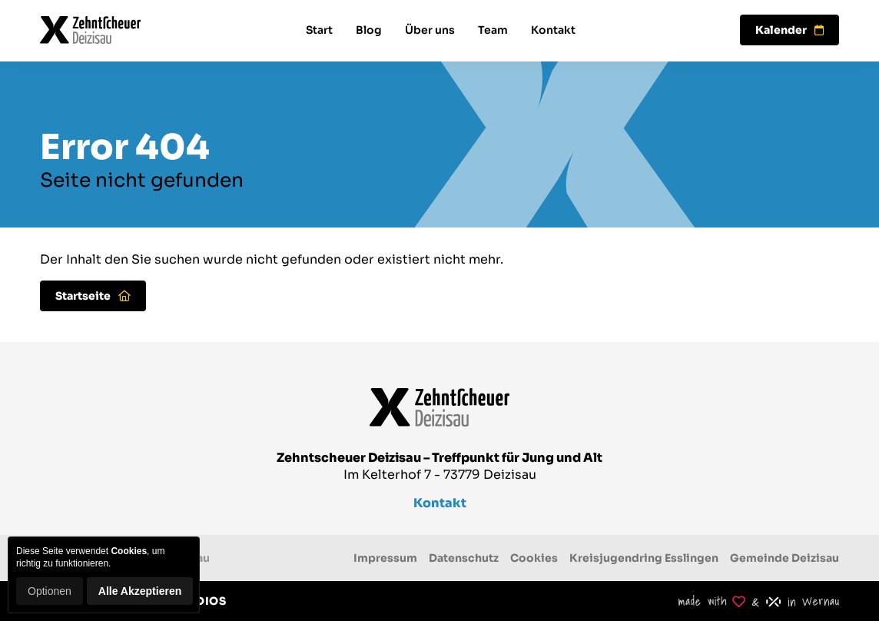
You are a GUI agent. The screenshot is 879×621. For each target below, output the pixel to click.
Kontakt (553, 30)
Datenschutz (464, 558)
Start (319, 30)
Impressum (385, 558)
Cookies (534, 558)
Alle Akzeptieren (139, 591)
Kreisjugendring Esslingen (643, 558)
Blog (369, 30)
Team (493, 30)
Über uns (430, 30)
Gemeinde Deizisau (784, 558)
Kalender (789, 30)
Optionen (49, 591)
